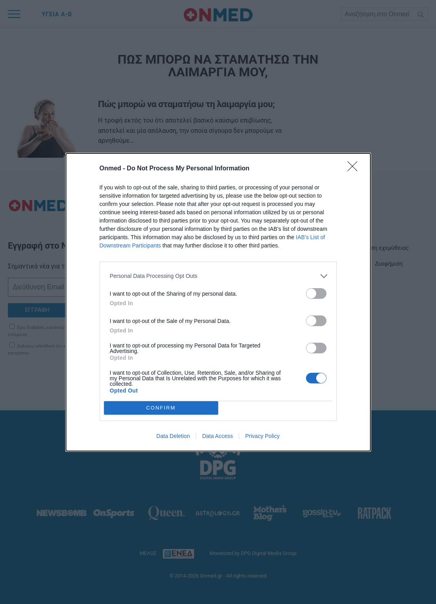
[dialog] (218, 302)
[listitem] (218, 276)
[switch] (316, 293)
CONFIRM (161, 407)
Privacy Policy (262, 436)
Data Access (217, 436)
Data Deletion (173, 436)
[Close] (354, 168)
